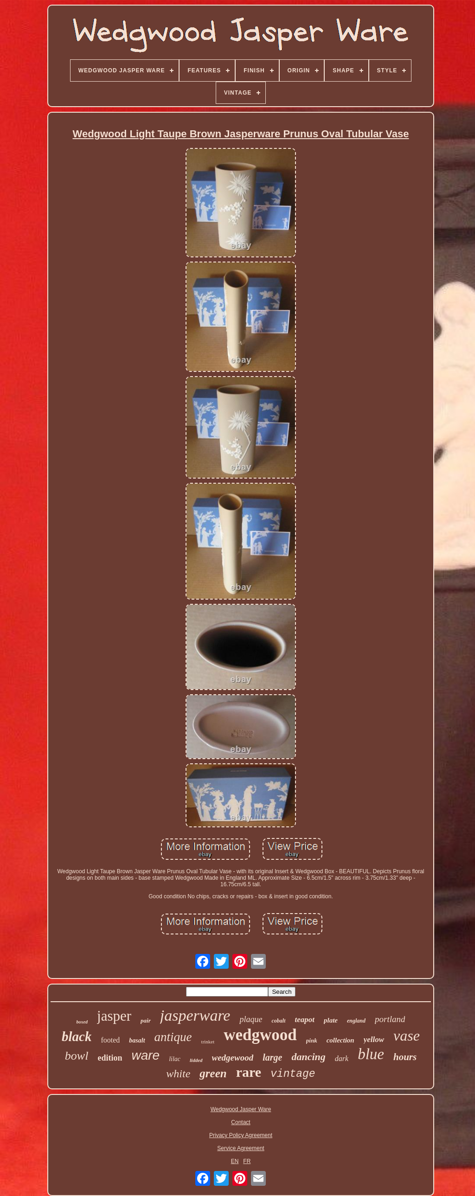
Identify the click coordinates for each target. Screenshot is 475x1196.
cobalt (278, 1020)
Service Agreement (240, 1148)
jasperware (195, 1015)
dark (341, 1058)
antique (173, 1037)
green (212, 1073)
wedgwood (260, 1035)
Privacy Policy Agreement (240, 1135)
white (178, 1074)
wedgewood (233, 1057)
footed (110, 1040)
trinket (208, 1041)
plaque (250, 1019)
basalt (137, 1040)
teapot (305, 1019)
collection (340, 1040)
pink (311, 1040)
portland (390, 1019)
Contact (240, 1122)
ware (145, 1055)
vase (406, 1035)
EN (235, 1161)
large (272, 1057)
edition (109, 1057)
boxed (82, 1021)
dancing (308, 1056)
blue (371, 1054)
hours (405, 1056)
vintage (292, 1074)
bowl (77, 1055)
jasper (114, 1016)
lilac (174, 1058)
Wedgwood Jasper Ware (241, 1109)
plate (331, 1020)
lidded (196, 1060)
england (356, 1020)
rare (248, 1072)
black (76, 1036)
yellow (374, 1039)
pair (146, 1020)
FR (246, 1161)
